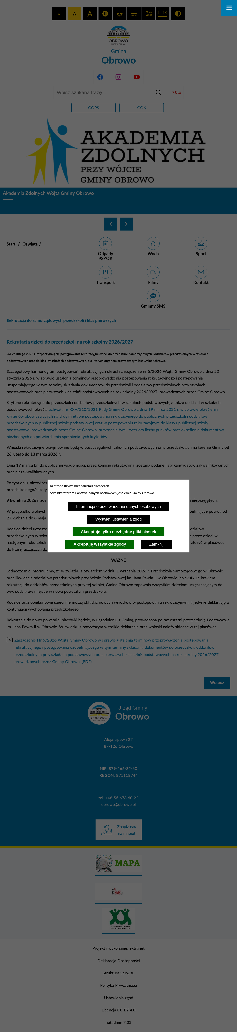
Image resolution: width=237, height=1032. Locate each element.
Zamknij (156, 544)
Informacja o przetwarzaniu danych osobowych (118, 506)
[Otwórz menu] (229, 8)
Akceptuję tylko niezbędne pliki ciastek (118, 531)
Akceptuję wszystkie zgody (100, 544)
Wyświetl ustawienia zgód (118, 519)
